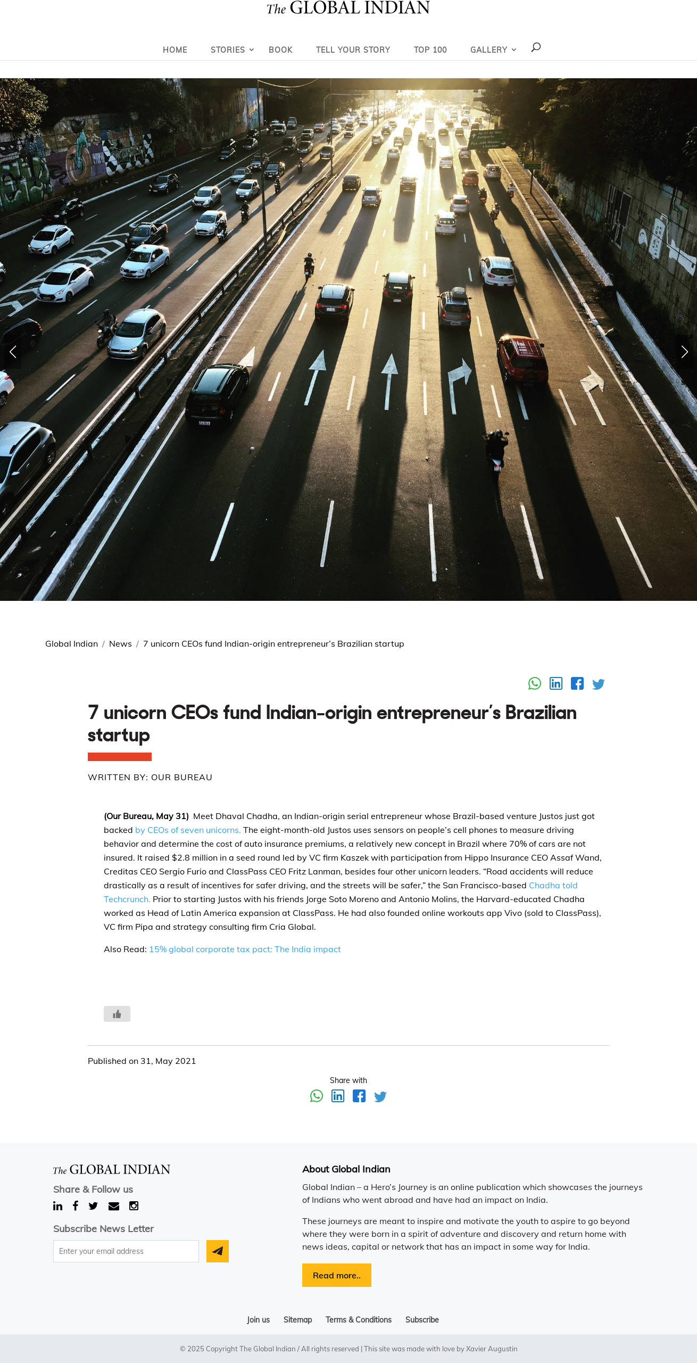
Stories (228, 50)
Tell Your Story (353, 50)
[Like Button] (117, 1014)
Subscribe (422, 1320)
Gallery (489, 50)
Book (281, 50)
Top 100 (430, 50)
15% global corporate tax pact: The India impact (245, 949)
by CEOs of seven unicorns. (187, 829)
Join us (258, 1320)
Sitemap (298, 1320)
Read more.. (337, 1275)
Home (175, 50)
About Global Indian (346, 1169)
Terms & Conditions (359, 1320)
